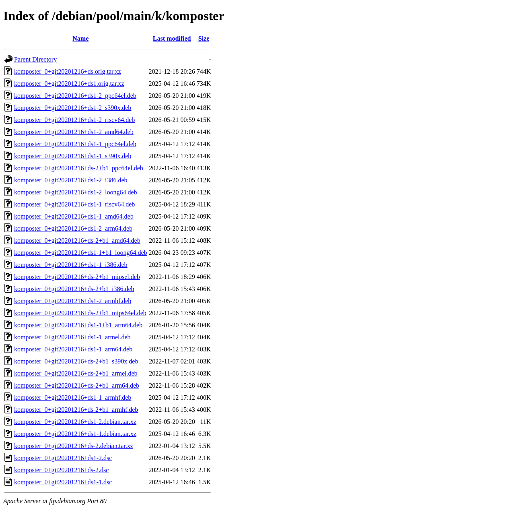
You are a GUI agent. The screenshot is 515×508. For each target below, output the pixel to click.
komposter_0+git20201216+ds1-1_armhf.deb (72, 397)
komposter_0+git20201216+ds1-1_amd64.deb (74, 216)
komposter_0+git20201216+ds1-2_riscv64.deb (74, 119)
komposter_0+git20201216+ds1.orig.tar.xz (69, 83)
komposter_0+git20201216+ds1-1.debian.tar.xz (75, 433)
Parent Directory (35, 59)
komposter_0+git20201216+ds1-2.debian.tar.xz (75, 421)
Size (204, 38)
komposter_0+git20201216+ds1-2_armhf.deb (72, 300)
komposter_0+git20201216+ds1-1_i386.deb (71, 264)
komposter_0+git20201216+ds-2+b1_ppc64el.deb (78, 168)
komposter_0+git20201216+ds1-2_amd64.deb (74, 131)
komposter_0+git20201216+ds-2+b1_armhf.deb (76, 409)
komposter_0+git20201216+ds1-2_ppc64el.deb (75, 95)
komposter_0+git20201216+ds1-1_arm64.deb (73, 349)
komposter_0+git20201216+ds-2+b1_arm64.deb (76, 385)
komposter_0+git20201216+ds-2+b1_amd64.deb (77, 240)
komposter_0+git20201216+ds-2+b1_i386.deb (74, 288)
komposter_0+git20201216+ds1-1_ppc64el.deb (75, 143)
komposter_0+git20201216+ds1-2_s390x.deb (72, 107)
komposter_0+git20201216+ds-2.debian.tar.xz (73, 445)
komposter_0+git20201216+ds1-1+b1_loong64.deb (80, 252)
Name (80, 38)
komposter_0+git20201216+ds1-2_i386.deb (71, 180)
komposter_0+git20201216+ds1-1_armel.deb (72, 337)
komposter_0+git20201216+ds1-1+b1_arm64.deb (78, 325)
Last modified (172, 38)
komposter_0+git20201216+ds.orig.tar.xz (67, 71)
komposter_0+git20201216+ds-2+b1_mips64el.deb (80, 313)
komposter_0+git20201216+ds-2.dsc (61, 470)
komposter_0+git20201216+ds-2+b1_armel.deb (76, 373)
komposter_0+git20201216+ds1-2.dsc (63, 457)
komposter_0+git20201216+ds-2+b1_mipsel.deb (77, 276)
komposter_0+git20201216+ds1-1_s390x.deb (72, 156)
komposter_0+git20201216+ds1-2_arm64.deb (73, 228)
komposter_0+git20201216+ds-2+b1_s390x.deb (76, 361)
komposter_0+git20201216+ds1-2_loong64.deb (75, 192)
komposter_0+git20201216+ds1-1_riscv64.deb (74, 204)
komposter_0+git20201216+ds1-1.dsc (63, 482)
